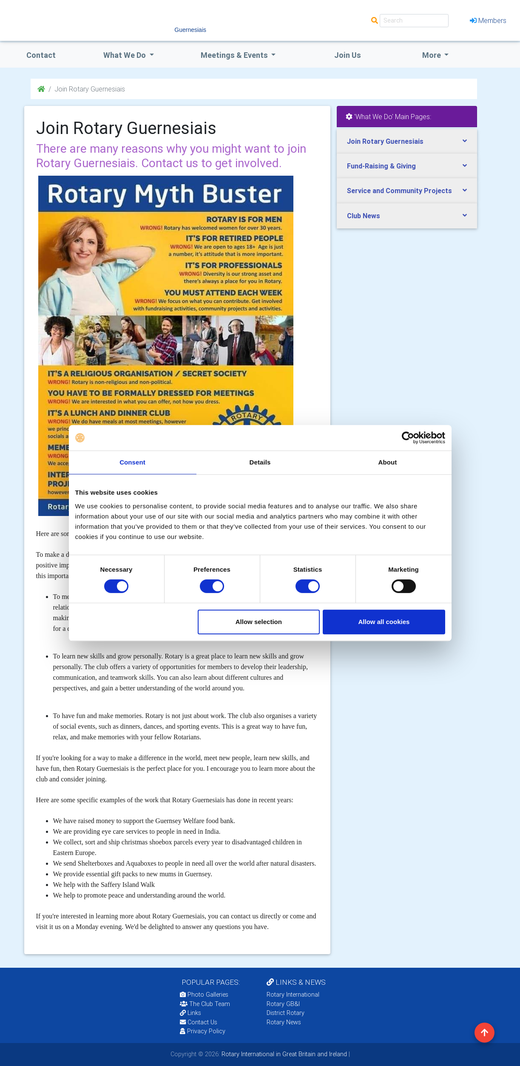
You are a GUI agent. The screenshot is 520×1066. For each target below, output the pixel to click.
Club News (363, 215)
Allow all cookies (384, 621)
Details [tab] (260, 462)
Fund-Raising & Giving (381, 166)
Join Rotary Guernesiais (385, 141)
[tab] (407, 141)
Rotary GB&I (283, 1004)
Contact (41, 55)
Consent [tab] (132, 462)
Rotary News (284, 1022)
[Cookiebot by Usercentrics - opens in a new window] (408, 437)
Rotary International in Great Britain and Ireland (283, 1054)
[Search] (414, 20)
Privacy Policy (202, 1031)
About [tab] (387, 462)
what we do (125, 55)
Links (190, 1013)
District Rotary (285, 1013)
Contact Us (198, 1022)
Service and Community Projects (399, 190)
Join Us (347, 55)
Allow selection (259, 621)
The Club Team (205, 1004)
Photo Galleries (204, 994)
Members (488, 20)
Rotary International (293, 994)
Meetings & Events (235, 55)
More (432, 55)
